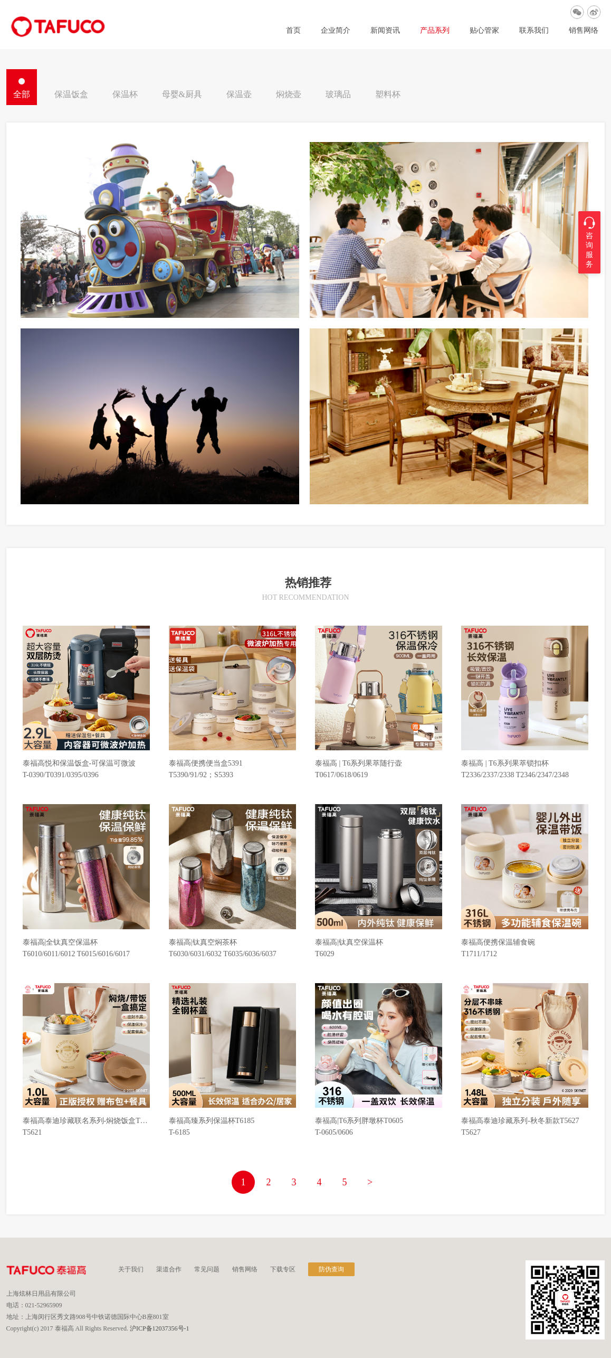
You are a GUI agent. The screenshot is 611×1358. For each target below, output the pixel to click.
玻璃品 (338, 94)
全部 (21, 94)
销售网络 (583, 30)
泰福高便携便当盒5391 (206, 763)
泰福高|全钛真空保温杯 (60, 942)
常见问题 (206, 1269)
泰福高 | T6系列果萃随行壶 (358, 763)
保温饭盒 (71, 94)
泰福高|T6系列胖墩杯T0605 (359, 1121)
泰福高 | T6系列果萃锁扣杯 (504, 763)
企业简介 (335, 30)
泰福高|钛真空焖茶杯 (203, 942)
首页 (293, 30)
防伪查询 (331, 1269)
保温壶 (239, 94)
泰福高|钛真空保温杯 (349, 942)
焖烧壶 (288, 94)
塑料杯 (387, 94)
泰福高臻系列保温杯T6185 (212, 1121)
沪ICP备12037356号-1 (159, 1328)
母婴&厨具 (182, 94)
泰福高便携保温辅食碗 (498, 942)
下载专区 (282, 1269)
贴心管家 (484, 30)
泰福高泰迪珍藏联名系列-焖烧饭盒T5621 (86, 1121)
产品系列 (435, 30)
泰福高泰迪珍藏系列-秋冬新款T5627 (520, 1121)
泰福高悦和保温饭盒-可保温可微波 (79, 763)
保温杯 (125, 94)
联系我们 (534, 30)
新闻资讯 (385, 30)
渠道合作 (169, 1269)
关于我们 (131, 1269)
